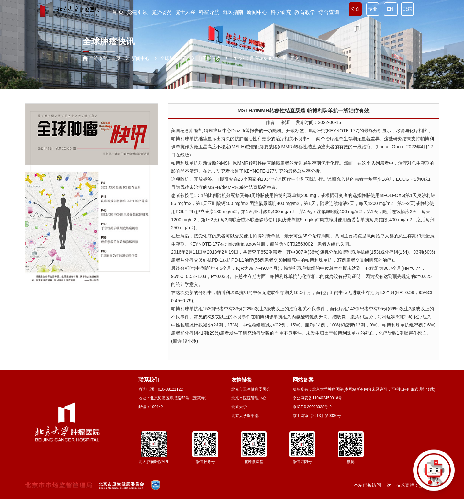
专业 (372, 9)
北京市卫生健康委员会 (250, 389)
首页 (116, 58)
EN (391, 9)
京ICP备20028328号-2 (312, 407)
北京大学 (239, 407)
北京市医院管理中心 (248, 398)
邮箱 (407, 9)
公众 (355, 9)
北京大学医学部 (245, 415)
